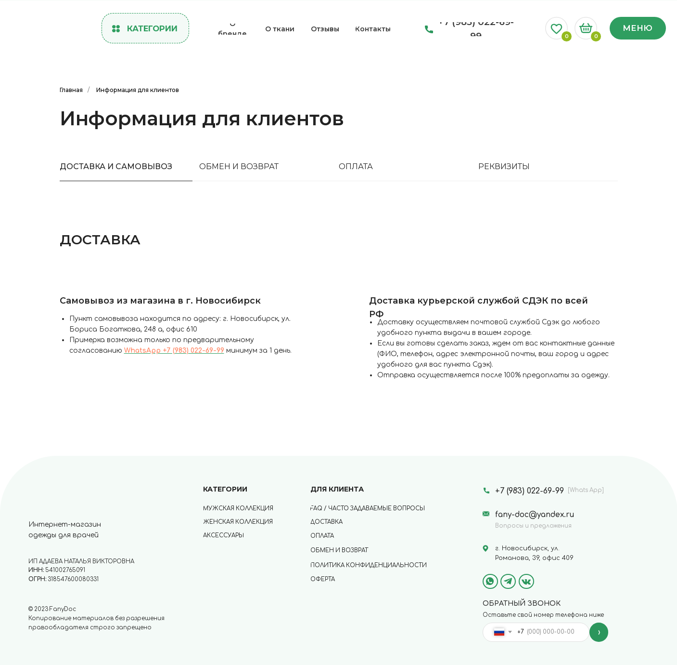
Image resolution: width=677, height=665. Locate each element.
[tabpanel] (338, 318)
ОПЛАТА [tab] (356, 166)
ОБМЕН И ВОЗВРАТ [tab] (239, 166)
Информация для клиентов (137, 89)
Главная (71, 89)
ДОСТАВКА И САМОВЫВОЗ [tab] (116, 166)
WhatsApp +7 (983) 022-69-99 (174, 350)
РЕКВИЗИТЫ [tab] (504, 166)
